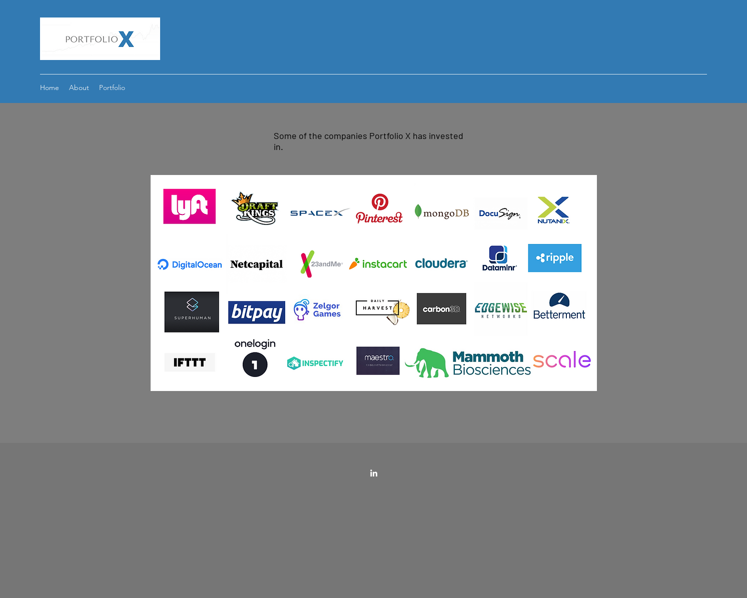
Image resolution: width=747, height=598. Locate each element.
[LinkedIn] (374, 473)
